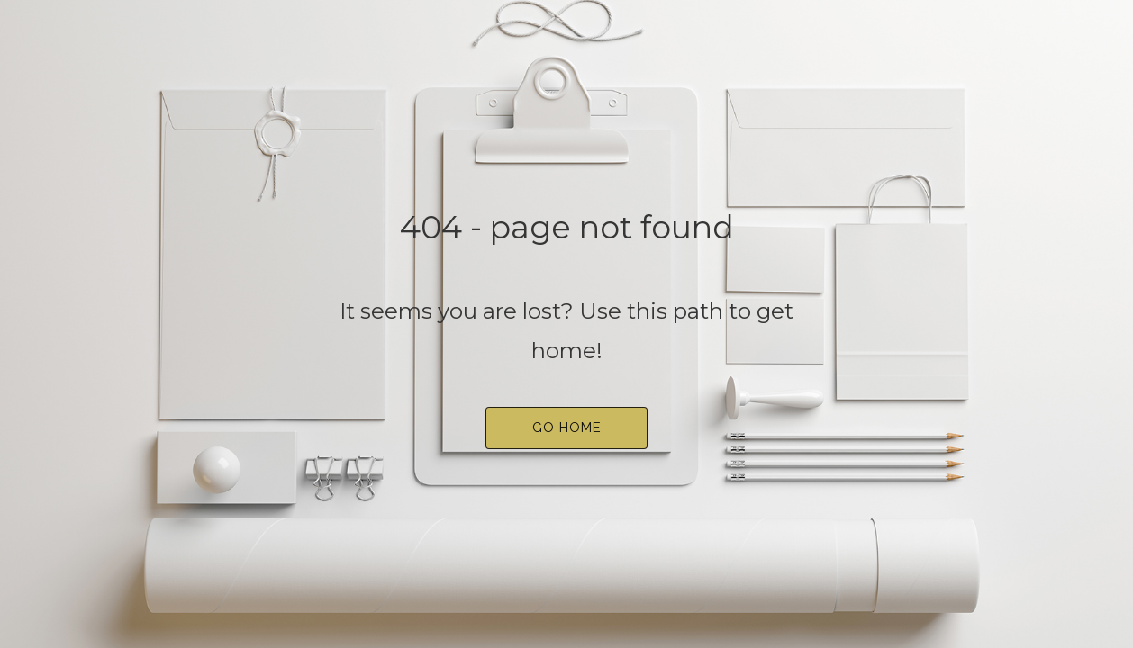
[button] (566, 428)
